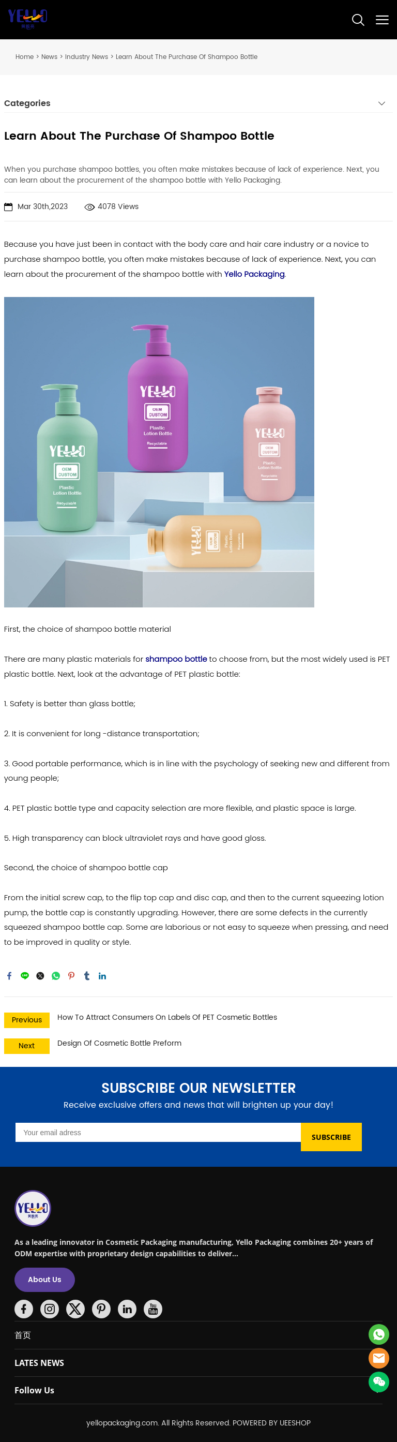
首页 (22, 1335)
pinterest (71, 976)
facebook (9, 976)
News (49, 57)
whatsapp (56, 976)
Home (25, 57)
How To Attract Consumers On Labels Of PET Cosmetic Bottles (167, 1017)
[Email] (158, 1132)
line (25, 976)
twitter (40, 976)
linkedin (102, 976)
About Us (45, 1280)
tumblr (87, 976)
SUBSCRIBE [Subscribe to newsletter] (331, 1137)
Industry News (86, 57)
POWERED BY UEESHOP (272, 1423)
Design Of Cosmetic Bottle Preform (119, 1043)
